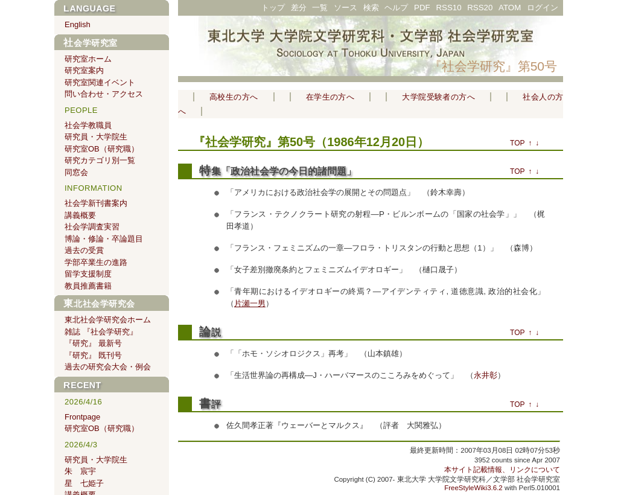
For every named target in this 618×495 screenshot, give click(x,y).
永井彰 (485, 375)
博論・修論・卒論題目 (104, 238)
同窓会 (76, 172)
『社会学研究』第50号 (493, 66)
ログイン (542, 7)
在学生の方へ (330, 96)
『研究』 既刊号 (93, 355)
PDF (422, 7)
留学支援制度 (88, 273)
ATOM (510, 7)
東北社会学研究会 (99, 303)
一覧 (320, 7)
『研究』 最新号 (93, 343)
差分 (299, 7)
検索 (371, 7)
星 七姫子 (84, 483)
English (78, 24)
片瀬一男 (250, 303)
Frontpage (82, 416)
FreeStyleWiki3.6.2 (473, 487)
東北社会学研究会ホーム (108, 319)
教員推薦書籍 (88, 285)
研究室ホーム (88, 58)
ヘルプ (396, 7)
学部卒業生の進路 (96, 262)
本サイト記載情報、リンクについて (502, 469)
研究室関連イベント (100, 82)
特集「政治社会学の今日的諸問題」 (277, 171)
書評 (210, 404)
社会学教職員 (88, 125)
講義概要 (80, 215)
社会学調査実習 (92, 226)
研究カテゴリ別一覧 (100, 160)
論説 (210, 332)
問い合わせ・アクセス (104, 93)
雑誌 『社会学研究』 (101, 331)
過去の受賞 (84, 250)
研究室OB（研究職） (102, 148)
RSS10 (448, 7)
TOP (517, 143)
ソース (345, 7)
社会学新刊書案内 (96, 203)
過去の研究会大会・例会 (108, 366)
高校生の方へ (233, 96)
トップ (273, 7)
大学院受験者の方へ (438, 96)
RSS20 (479, 7)
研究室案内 (84, 70)
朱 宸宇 (80, 471)
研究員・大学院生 (96, 136)
